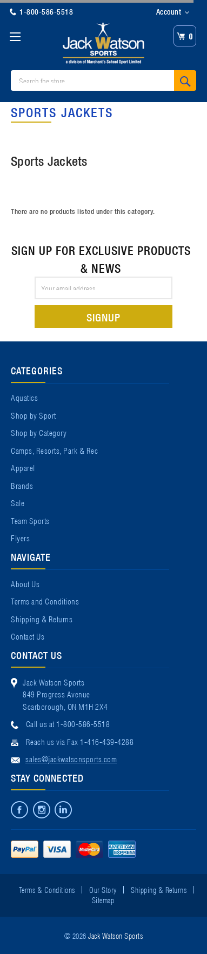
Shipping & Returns (41, 618)
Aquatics (24, 397)
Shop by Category (38, 432)
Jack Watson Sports (115, 935)
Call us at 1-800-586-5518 (68, 723)
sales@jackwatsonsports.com (71, 758)
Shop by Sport (33, 415)
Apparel (23, 467)
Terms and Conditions (45, 601)
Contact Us (27, 636)
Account (172, 12)
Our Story (103, 889)
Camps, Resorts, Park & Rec (54, 450)
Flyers (20, 537)
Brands (22, 485)
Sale (17, 502)
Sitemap (103, 899)
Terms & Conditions (47, 889)
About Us (25, 583)
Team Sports (30, 520)
